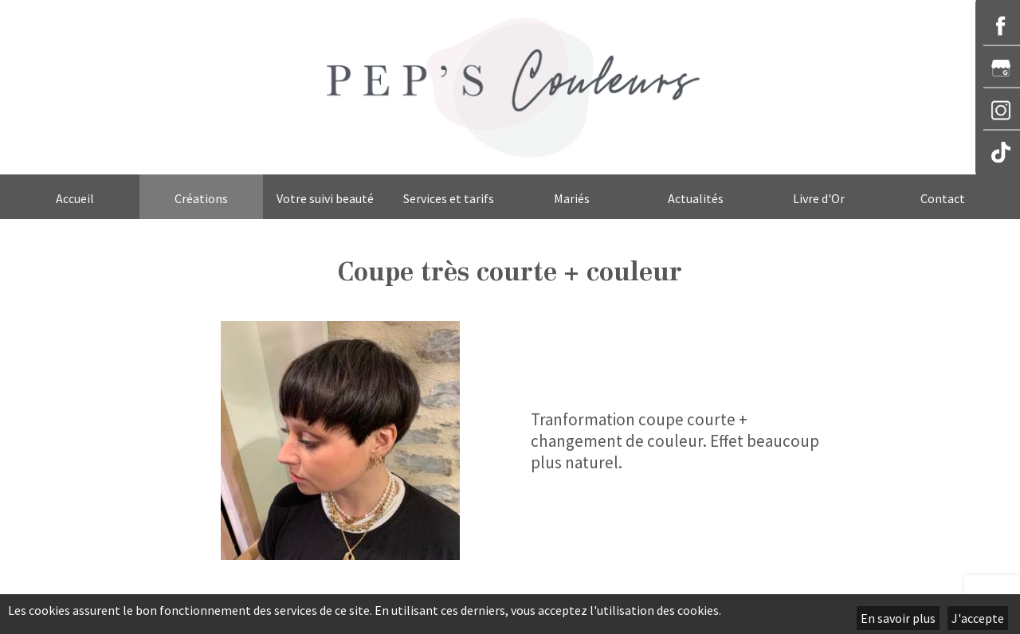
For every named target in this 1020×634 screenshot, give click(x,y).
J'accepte (977, 618)
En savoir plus (898, 618)
